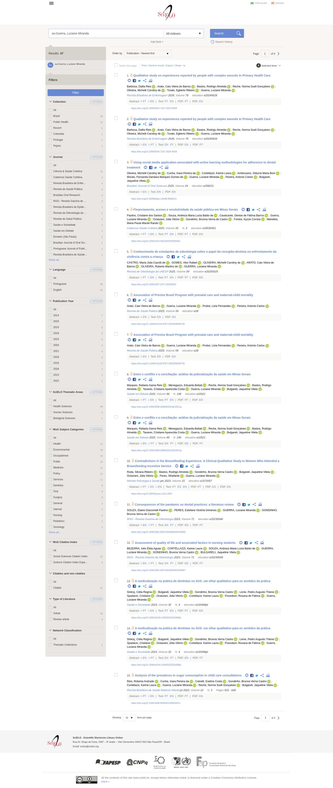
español (279, 3)
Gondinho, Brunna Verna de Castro (207, 219)
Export (169, 65)
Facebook (134, 81)
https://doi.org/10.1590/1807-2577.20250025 (153, 284)
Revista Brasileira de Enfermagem (70, 183)
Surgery (57, 497)
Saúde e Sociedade (64, 224)
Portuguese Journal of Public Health (70, 248)
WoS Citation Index (65, 542)
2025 (56, 321)
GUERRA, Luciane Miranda (200, 266)
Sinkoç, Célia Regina (139, 592)
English (57, 289)
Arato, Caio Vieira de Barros (174, 86)
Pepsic (57, 145)
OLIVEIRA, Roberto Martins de (159, 266)
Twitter (139, 81)
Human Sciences (62, 412)
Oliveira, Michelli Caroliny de (144, 90)
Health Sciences (62, 406)
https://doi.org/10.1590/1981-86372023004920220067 (158, 570)
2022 (56, 380)
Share (178, 65)
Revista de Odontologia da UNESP (70, 212)
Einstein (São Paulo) (64, 236)
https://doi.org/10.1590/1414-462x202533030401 (156, 241)
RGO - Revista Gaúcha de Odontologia (70, 201)
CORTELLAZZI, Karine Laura (185, 548)
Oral (55, 491)
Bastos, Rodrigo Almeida (211, 86)
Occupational (60, 455)
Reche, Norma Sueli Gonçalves (251, 86)
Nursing (57, 515)
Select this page (128, 65)
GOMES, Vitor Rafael (184, 262)
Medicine (58, 467)
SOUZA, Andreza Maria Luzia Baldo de (232, 548)
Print (144, 65)
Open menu (52, 3)
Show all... (55, 259)
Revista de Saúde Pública (67, 189)
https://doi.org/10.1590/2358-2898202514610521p (156, 406)
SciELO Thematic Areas (68, 392)
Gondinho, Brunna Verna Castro (214, 472)
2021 (56, 351)
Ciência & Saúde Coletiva (67, 171)
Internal (57, 509)
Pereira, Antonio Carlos (239, 177)
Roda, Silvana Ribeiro (140, 472)
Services (58, 479)
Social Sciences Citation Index (70, 556)
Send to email (156, 65)
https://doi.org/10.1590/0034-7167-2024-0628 (154, 108)
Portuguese (59, 283)
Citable (57, 587)
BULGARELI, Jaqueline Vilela (218, 552)
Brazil (56, 116)
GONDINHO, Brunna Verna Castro (173, 552)
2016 (56, 362)
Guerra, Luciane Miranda (216, 90)
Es (152, 486)
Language (59, 269)
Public (56, 461)
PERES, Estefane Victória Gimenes (195, 510)
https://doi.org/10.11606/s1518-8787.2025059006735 (158, 324)
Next (278, 55)
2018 (56, 357)
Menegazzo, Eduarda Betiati (185, 385)
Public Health (60, 121)
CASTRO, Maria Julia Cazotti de (146, 262)
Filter (75, 92)
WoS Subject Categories (68, 429)
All (54, 110)
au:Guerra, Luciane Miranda (106, 33)
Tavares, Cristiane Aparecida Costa (164, 389)
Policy (56, 473)
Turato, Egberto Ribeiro (181, 90)
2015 (56, 327)
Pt (144, 101)
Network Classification (67, 630)
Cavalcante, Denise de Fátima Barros (242, 215)
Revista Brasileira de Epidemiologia (70, 207)
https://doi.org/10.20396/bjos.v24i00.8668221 (154, 198)
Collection (59, 101)
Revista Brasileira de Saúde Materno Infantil (70, 254)
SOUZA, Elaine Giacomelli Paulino (147, 510)
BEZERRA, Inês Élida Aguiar (144, 548)
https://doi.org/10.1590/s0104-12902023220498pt (156, 617)
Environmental (61, 449)
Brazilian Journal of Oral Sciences (70, 242)
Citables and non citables (69, 573)
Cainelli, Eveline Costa (208, 681)
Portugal (58, 139)
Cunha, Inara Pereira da (181, 173)
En (152, 101)
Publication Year (63, 301)
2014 (56, 315)
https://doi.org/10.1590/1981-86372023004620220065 (158, 532)
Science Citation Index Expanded (70, 562)
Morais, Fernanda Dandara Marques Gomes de (155, 177)
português (261, 3)
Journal (58, 157)
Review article (61, 619)
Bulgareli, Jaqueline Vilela (242, 389)
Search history (224, 41)
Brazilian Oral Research (66, 195)
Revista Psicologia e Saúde (143, 480)
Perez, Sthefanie (169, 475)
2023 (56, 339)
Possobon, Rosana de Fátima (242, 595)
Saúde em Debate (63, 230)
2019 (56, 333)
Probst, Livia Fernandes (217, 306)
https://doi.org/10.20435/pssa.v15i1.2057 (151, 493)
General (57, 503)
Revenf (57, 127)
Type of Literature (64, 599)
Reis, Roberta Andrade (140, 681)
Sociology (58, 527)
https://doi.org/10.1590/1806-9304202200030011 (156, 703)
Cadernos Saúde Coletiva (67, 177)
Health (57, 443)
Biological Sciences (64, 418)
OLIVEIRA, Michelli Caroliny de (221, 262)
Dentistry (58, 485)
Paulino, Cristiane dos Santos (144, 215)
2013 (56, 374)
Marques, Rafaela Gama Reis (144, 385)
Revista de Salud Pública (67, 218)
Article (56, 613)
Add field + (157, 41)
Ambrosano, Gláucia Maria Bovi (256, 173)
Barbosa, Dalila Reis (139, 86)
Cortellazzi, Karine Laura (216, 173)
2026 (56, 368)
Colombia (58, 133)
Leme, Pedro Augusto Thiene (257, 592)
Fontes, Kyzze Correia (247, 219)
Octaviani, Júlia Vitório (166, 219)
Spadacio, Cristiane (138, 595)
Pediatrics (59, 521)
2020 (56, 345)
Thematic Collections (65, 644)
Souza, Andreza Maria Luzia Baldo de (190, 215)
